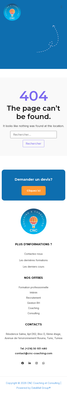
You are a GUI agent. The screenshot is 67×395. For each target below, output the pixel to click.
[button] (62, 6)
